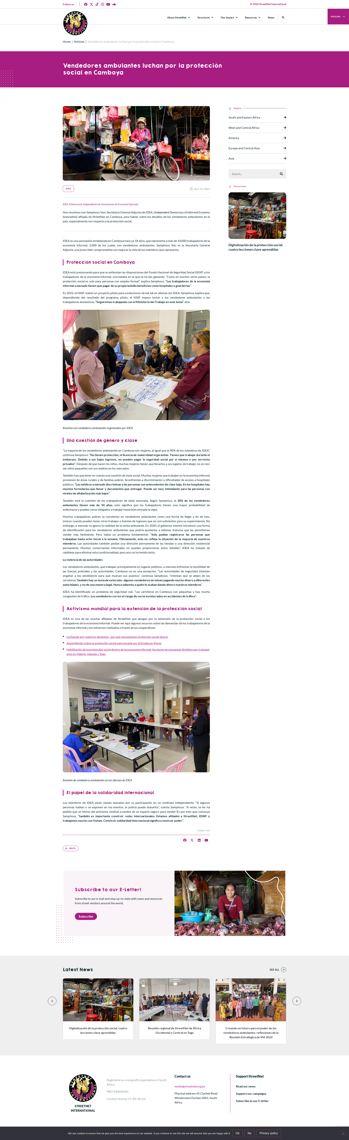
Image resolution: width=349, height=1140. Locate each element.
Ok (237, 1133)
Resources (252, 17)
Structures (205, 17)
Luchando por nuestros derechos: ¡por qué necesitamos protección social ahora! (117, 636)
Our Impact (229, 17)
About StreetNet (178, 17)
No (249, 1133)
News (271, 17)
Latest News (78, 969)
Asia (68, 188)
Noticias (79, 41)
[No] (343, 1133)
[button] (283, 17)
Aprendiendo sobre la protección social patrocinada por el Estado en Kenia (113, 643)
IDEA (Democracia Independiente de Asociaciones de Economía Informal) (100, 204)
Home (67, 41)
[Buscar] (281, 173)
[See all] (283, 969)
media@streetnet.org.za (189, 1086)
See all (274, 969)
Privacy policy (269, 1133)
